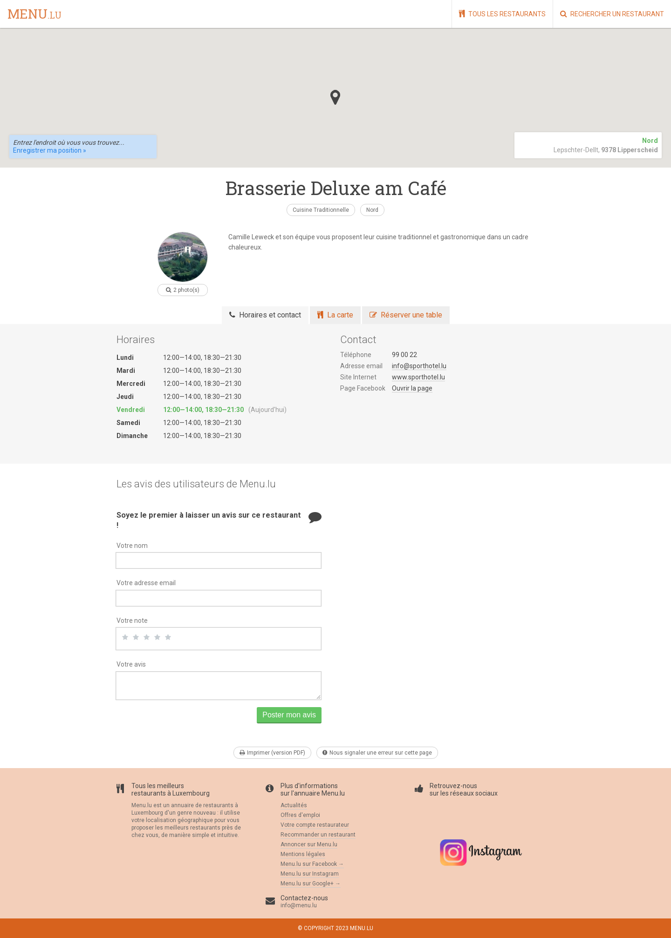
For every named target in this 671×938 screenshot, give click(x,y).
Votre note (132, 620)
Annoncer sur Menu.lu (309, 844)
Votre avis (131, 664)
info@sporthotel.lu (419, 366)
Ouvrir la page (412, 388)
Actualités (294, 805)
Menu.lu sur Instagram (310, 874)
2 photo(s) (182, 290)
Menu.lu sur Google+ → (311, 883)
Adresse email (361, 366)
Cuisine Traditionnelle (321, 210)
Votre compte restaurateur (315, 825)
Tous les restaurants (502, 14)
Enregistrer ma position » (49, 150)
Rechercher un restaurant (612, 14)
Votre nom (132, 545)
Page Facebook (362, 388)
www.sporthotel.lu (418, 377)
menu (34, 14)
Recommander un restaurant (318, 834)
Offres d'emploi (300, 815)
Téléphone (355, 354)
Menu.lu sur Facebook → (312, 864)
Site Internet (358, 377)
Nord (372, 210)
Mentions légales (303, 854)
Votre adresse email (146, 583)
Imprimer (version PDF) (272, 752)
